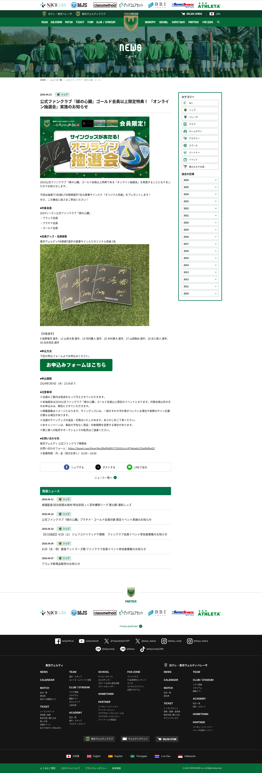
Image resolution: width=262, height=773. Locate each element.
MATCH (69, 22)
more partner (129, 626)
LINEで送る (140, 467)
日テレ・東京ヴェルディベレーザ (188, 665)
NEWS (44, 22)
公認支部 (72, 705)
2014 (186, 265)
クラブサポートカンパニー (109, 716)
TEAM (90, 22)
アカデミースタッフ (77, 723)
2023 (186, 201)
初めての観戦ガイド (48, 699)
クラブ (192, 124)
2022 (186, 208)
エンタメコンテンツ (135, 686)
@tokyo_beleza (145, 640)
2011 (186, 286)
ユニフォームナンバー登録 (80, 679)
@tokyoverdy (105, 648)
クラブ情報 (73, 692)
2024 (186, 194)
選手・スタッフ (75, 676)
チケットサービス (171, 718)
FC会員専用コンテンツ (136, 679)
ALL (191, 103)
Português (138, 756)
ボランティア (74, 701)
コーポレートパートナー (108, 706)
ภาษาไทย (162, 756)
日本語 (72, 756)
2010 (186, 293)
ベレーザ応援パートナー (203, 730)
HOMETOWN (178, 22)
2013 (186, 272)
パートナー (194, 152)
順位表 (42, 695)
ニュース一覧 (56, 79)
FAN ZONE (208, 22)
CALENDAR (56, 22)
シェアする (77, 467)
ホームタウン (195, 131)
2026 (186, 180)
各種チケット (45, 724)
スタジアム (73, 695)
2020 (186, 222)
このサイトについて (70, 768)
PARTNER (193, 22)
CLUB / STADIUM (106, 22)
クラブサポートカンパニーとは (111, 713)
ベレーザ (193, 117)
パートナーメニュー (106, 709)
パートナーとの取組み (107, 719)
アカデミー (194, 138)
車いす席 (43, 721)
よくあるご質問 (47, 768)
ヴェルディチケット (138, 738)
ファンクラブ (132, 676)
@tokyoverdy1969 (151, 648)
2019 (186, 229)
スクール (193, 145)
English (93, 756)
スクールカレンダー (106, 686)
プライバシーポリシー (96, 768)
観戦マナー (73, 698)
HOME (43, 79)
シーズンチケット (47, 711)
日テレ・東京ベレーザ (60, 13)
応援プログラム (133, 689)
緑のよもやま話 (196, 166)
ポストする (109, 467)
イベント (193, 159)
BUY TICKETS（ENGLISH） (51, 727)
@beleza (127, 648)
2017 (186, 243)
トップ (64, 94)
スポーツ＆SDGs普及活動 (108, 683)
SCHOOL (163, 22)
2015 (186, 258)
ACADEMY (150, 22)
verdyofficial (64, 640)
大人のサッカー (104, 679)
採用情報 (116, 768)
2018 (186, 236)
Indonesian (187, 756)
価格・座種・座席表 (172, 711)
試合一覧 (43, 692)
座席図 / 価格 (45, 714)
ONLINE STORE (194, 13)
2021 (186, 215)
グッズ (130, 683)
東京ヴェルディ (54, 665)
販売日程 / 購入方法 (48, 718)
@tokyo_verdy (171, 640)
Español (115, 756)
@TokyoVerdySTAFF (117, 640)
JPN (215, 13)
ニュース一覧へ (103, 477)
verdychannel (88, 640)
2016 (186, 251)
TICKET (80, 22)
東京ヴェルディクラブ (94, 13)
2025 (186, 187)
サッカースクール (105, 676)
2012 (186, 279)
